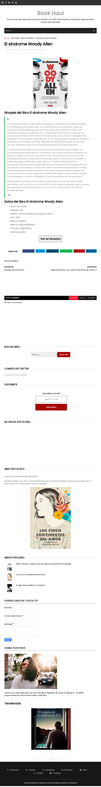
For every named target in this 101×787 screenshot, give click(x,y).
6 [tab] (56, 759)
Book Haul (50, 13)
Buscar (64, 356)
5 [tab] (52, 759)
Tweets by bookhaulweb (15, 376)
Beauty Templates (69, 784)
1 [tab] (36, 759)
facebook (91, 299)
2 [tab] (40, 759)
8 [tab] (64, 759)
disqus (82, 299)
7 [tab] (60, 759)
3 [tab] (44, 759)
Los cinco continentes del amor (21, 477)
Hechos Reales (27, 38)
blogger (73, 299)
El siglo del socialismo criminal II (30, 586)
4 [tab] (48, 759)
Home (7, 38)
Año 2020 (15, 38)
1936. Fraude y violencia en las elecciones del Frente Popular (43, 564)
